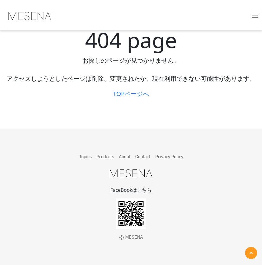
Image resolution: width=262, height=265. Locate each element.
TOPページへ (131, 94)
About (124, 156)
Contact (142, 156)
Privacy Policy (169, 156)
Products (105, 156)
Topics (85, 156)
